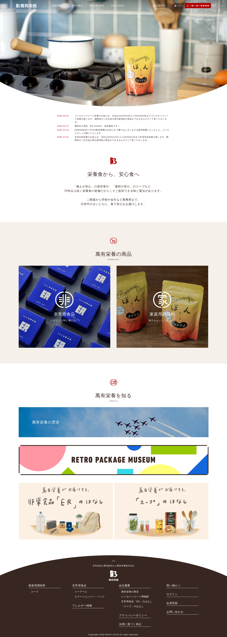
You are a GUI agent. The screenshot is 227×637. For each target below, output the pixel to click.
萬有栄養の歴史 (130, 591)
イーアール (81, 591)
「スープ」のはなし (132, 606)
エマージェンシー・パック (90, 596)
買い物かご (173, 585)
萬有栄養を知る (97, 5)
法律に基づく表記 (130, 624)
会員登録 (160, 5)
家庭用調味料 (58, 5)
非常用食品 (77, 5)
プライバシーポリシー (133, 615)
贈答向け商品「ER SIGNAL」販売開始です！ (97, 126)
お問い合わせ (117, 5)
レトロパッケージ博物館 (135, 596)
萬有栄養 (26, 5)
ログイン (181, 5)
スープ (34, 591)
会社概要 (124, 585)
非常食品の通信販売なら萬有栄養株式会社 (113, 563)
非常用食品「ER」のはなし (136, 601)
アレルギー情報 (82, 605)
